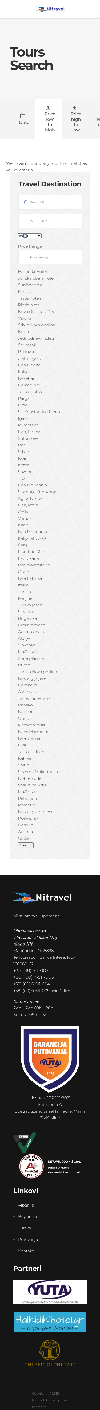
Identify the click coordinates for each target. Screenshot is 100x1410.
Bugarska (27, 1216)
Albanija (26, 1205)
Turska (24, 1228)
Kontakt (26, 1250)
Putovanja (28, 1239)
